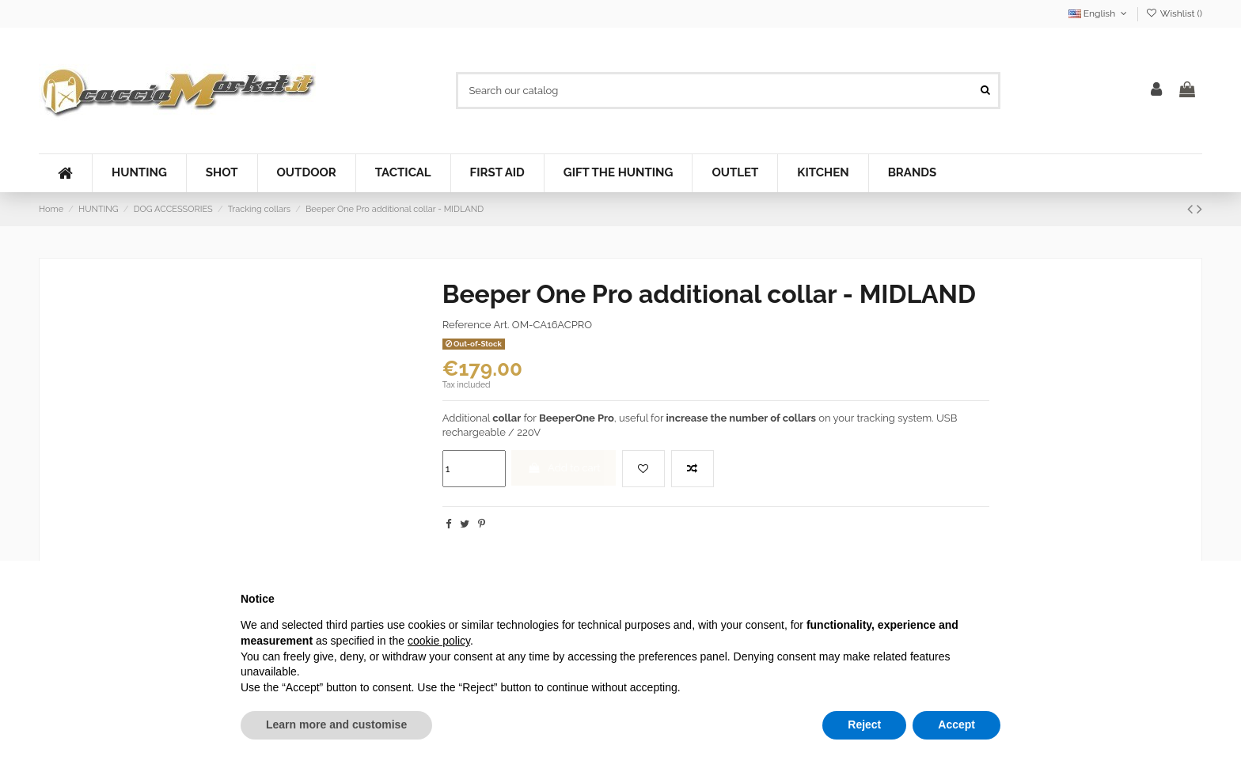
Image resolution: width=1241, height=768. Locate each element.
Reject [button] (864, 724)
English (1099, 13)
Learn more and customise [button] (336, 724)
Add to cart (564, 468)
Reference (466, 325)
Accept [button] (956, 724)
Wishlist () (1174, 13)
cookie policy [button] (439, 640)
